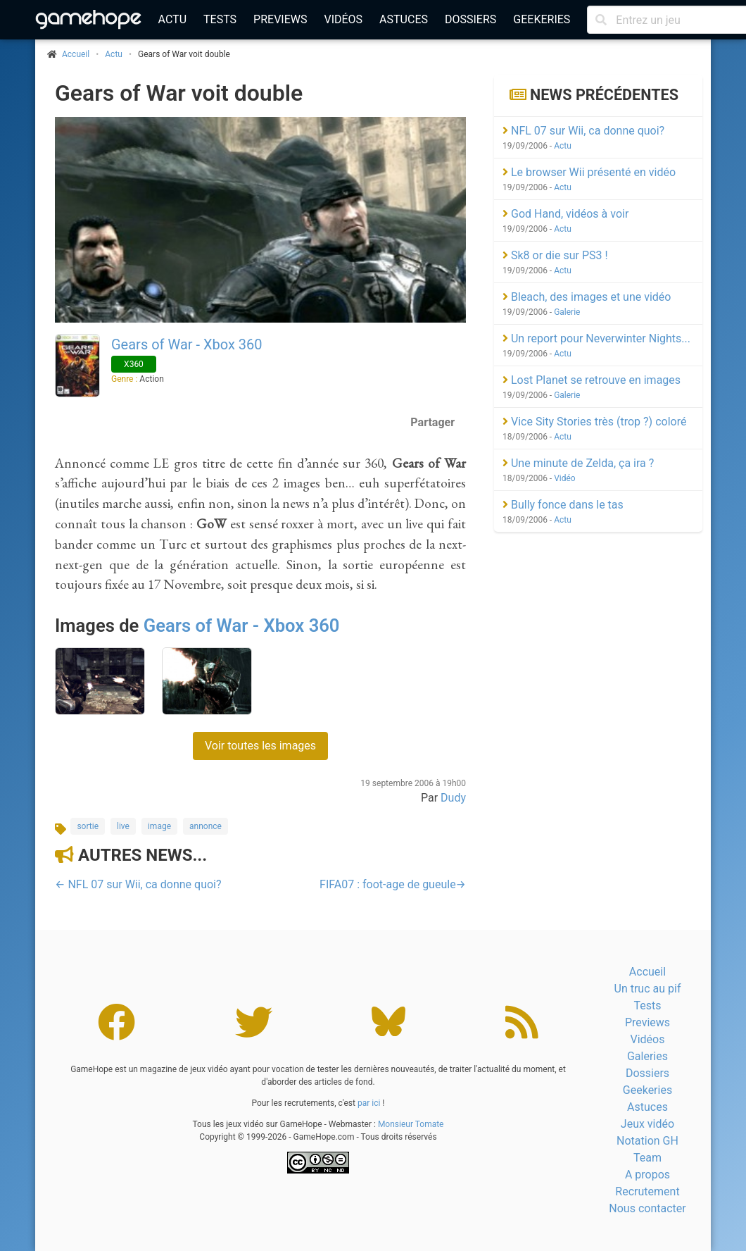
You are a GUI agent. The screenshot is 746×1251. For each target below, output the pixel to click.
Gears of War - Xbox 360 (187, 344)
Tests (219, 19)
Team (647, 1157)
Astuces (403, 19)
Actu (172, 19)
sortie (88, 826)
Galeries (647, 1056)
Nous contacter (647, 1208)
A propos (647, 1174)
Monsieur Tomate (411, 1124)
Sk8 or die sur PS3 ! (555, 255)
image (159, 826)
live (123, 826)
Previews (280, 19)
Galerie (567, 312)
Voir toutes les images (260, 745)
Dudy (453, 797)
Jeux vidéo (647, 1124)
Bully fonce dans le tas (563, 504)
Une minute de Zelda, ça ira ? (578, 463)
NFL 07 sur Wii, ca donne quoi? (583, 130)
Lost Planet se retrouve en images (591, 380)
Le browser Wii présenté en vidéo (589, 172)
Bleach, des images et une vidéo (586, 297)
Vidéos (343, 19)
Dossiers (470, 19)
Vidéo (565, 478)
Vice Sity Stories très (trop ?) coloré (594, 421)
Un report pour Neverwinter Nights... (596, 338)
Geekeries (541, 19)
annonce (205, 826)
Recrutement (647, 1191)
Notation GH (647, 1140)
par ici (369, 1103)
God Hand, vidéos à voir (565, 213)
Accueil (647, 971)
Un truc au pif (647, 988)
